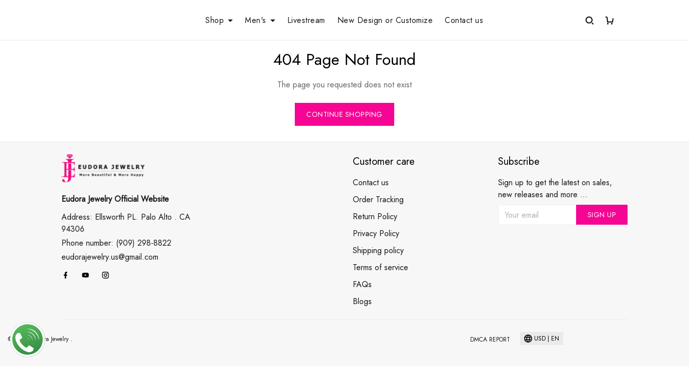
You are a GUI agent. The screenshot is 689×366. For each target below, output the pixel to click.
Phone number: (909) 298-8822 (116, 243)
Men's (260, 20)
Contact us (464, 20)
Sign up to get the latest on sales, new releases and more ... (555, 188)
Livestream (306, 20)
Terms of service (380, 267)
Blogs (362, 301)
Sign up (602, 215)
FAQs (362, 284)
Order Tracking (378, 199)
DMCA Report (490, 339)
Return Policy (375, 216)
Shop (219, 20)
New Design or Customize (385, 20)
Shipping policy (378, 250)
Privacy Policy (376, 233)
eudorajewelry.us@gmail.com (109, 257)
